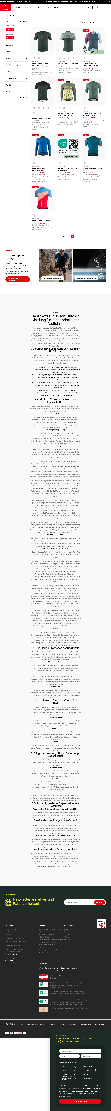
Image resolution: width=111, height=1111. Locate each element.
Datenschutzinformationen (36, 1024)
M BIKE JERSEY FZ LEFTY (42, 221)
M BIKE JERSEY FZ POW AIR (92, 169)
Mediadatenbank (85, 1024)
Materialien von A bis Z (47, 945)
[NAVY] (34, 58)
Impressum (52, 1024)
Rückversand (43, 932)
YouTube (67, 934)
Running (68, 1070)
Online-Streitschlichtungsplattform (51, 939)
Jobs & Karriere (100, 1024)
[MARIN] (69, 58)
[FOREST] (39, 58)
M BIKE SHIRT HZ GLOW (41, 118)
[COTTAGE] (64, 58)
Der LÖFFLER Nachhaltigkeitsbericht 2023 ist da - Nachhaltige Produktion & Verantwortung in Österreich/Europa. (68, 1010)
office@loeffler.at (11, 954)
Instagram (67, 929)
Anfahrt (10, 960)
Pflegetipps (43, 947)
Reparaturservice (45, 952)
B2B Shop (72, 1024)
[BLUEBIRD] (34, 215)
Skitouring (90, 1070)
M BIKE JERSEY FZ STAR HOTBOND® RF (92, 114)
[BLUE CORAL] (85, 163)
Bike (68, 1067)
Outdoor (68, 1074)
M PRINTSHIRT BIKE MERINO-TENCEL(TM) (41, 65)
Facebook (67, 932)
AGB (21, 1024)
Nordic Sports (90, 1067)
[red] (44, 108)
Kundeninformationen (46, 934)
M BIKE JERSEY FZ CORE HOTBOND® (67, 169)
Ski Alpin (90, 1074)
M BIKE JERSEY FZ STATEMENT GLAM (90, 65)
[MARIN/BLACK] (34, 163)
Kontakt (63, 1024)
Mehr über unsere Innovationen (13, 279)
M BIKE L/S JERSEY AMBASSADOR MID (65, 114)
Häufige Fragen (44, 937)
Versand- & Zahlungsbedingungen (50, 929)
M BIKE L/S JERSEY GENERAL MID (39, 169)
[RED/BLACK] (74, 58)
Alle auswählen (88, 1078)
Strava (66, 937)
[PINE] (59, 108)
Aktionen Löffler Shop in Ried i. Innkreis (68, 1078)
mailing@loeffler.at (90, 1094)
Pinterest (67, 939)
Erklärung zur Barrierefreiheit (49, 950)
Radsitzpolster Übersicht (47, 942)
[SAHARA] (59, 58)
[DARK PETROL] (85, 58)
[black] (64, 108)
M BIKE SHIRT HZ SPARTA (68, 64)
